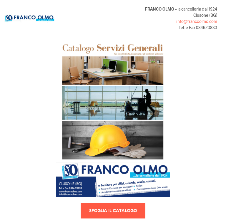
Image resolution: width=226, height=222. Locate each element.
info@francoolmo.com (196, 21)
